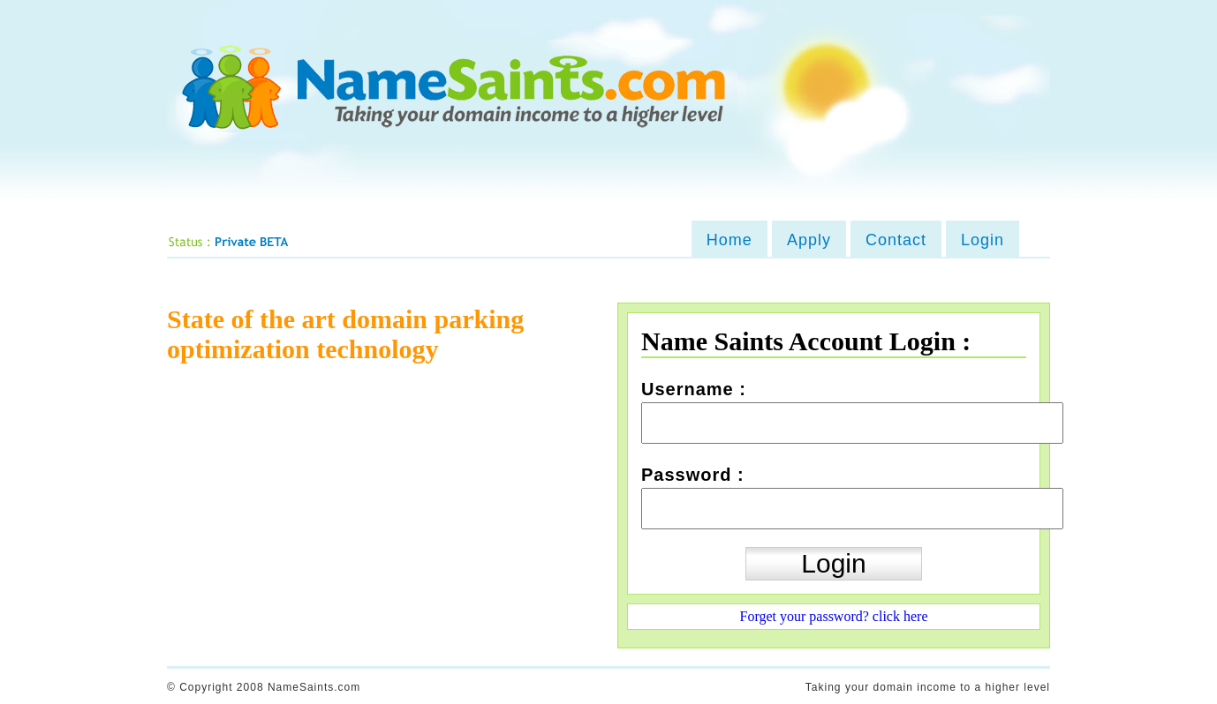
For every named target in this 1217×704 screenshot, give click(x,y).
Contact (896, 240)
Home (729, 240)
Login (982, 240)
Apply (809, 240)
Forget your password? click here (834, 616)
